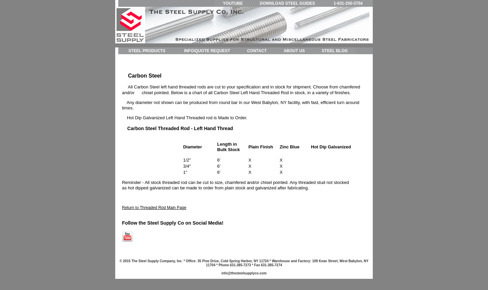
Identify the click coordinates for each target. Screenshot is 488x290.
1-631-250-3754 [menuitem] (348, 3)
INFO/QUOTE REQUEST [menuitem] (207, 50)
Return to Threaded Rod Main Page (154, 207)
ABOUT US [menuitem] (294, 50)
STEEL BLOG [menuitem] (335, 50)
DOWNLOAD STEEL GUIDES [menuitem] (287, 3)
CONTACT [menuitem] (257, 50)
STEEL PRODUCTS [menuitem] (146, 50)
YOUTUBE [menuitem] (233, 3)
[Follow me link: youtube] (127, 240)
